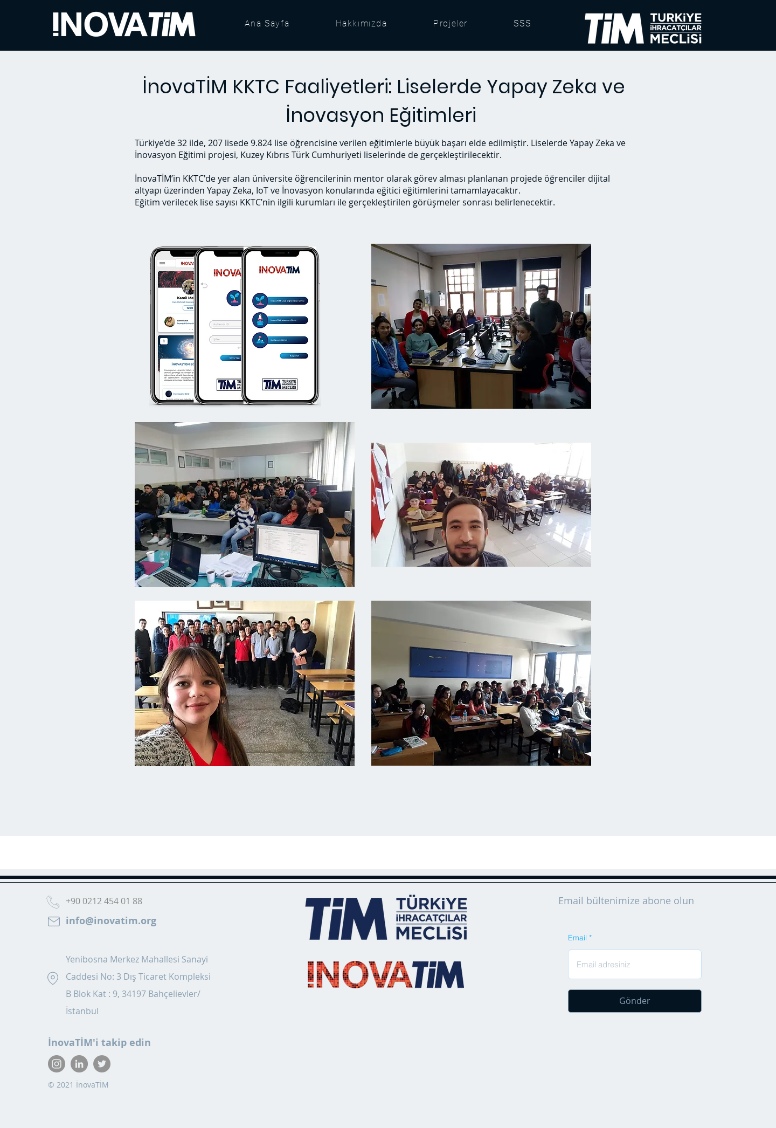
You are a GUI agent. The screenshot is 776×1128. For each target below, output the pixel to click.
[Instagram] (56, 1063)
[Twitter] (101, 1063)
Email (577, 937)
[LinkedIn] (79, 1063)
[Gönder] (635, 1001)
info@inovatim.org (111, 920)
